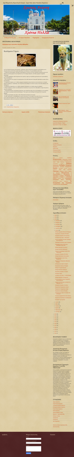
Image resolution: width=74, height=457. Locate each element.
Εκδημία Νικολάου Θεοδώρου (61, 269)
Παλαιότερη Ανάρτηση (44, 112)
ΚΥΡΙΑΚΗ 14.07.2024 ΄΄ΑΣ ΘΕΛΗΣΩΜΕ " (63, 275)
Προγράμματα (68, 178)
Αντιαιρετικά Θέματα (57, 151)
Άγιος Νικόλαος (58, 157)
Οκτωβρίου (57, 224)
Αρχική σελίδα (25, 112)
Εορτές (55, 168)
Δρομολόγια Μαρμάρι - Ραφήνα (59, 123)
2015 (55, 329)
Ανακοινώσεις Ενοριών (67, 159)
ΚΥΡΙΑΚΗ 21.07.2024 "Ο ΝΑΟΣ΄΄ (61, 263)
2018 (55, 323)
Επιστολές (65, 168)
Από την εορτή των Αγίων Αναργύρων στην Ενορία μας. (62, 280)
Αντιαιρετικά (66, 160)
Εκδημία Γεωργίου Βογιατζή (60, 267)
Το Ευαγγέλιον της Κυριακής (62, 182)
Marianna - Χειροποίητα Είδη (58, 414)
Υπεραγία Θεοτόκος (57, 184)
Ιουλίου (57, 230)
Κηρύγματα (36, 37)
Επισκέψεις (61, 168)
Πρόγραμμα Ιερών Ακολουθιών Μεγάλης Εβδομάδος (15, 44)
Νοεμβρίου (57, 222)
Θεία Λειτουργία (68, 169)
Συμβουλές (66, 181)
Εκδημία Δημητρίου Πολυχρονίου (61, 277)
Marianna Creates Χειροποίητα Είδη (60, 424)
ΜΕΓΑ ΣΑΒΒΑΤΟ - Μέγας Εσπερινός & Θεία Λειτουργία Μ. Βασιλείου (65, 111)
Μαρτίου (57, 307)
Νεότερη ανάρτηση (7, 112)
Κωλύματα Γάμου (58, 273)
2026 (55, 215)
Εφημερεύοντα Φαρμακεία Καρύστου (60, 121)
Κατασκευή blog (56, 426)
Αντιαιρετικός (55, 417)
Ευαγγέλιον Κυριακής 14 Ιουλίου (61, 285)
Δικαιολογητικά (55, 163)
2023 (55, 314)
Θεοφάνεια (55, 146)
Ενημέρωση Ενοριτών (48, 37)
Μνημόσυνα (65, 173)
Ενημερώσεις (16, 106)
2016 (55, 327)
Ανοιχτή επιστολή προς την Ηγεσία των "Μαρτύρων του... (62, 283)
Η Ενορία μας (55, 143)
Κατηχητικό (61, 171)
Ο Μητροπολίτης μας (10, 37)
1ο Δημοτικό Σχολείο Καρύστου (59, 405)
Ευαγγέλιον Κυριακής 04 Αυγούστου (62, 235)
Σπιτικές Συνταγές (56, 415)
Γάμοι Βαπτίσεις (10, 106)
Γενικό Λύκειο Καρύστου (57, 408)
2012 (55, 333)
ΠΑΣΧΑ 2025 (55, 148)
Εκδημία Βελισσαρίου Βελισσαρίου (62, 256)
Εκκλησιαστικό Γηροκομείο (58, 166)
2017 (55, 325)
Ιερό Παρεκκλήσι (56, 421)
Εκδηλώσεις (56, 165)
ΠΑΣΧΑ (55, 178)
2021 (55, 317)
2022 (55, 315)
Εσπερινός (55, 169)
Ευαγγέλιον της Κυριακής (60, 299)
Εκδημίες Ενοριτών (65, 165)
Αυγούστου (57, 228)
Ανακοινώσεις (57, 159)
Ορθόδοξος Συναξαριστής (58, 76)
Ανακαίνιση (69, 157)
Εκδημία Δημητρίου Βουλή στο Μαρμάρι (63, 231)
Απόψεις (70, 160)
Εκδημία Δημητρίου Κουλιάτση (61, 247)
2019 (55, 321)
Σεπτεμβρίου (58, 226)
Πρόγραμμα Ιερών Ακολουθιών (62, 179)
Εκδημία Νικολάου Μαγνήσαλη (61, 249)
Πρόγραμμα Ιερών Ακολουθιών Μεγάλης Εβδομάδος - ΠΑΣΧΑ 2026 (65, 90)
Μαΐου (56, 304)
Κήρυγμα (56, 171)
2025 (55, 217)
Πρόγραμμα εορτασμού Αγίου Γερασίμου (63, 242)
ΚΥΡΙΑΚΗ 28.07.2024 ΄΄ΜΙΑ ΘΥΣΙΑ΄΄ (62, 237)
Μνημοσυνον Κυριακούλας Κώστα (61, 287)
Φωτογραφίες (64, 184)
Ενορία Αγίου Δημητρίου (57, 403)
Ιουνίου (57, 302)
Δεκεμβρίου (57, 220)
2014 (55, 331)
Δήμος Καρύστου (56, 401)
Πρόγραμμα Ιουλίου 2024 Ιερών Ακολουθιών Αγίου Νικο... (61, 245)
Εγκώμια (62, 163)
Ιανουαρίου (57, 311)
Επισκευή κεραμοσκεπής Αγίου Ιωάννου (63, 295)
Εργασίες (70, 168)
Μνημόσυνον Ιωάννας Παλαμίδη (61, 265)
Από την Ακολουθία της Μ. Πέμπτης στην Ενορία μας (64, 97)
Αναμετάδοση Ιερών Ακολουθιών (58, 160)
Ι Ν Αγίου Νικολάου (24, 37)
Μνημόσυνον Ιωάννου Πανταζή (61, 290)
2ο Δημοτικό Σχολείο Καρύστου (59, 407)
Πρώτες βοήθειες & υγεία (58, 412)
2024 (55, 219)
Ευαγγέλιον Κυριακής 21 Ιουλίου (61, 271)
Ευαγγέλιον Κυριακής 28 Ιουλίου (61, 254)
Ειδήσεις (69, 163)
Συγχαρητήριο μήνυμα (57, 181)
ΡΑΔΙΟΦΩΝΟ (55, 199)
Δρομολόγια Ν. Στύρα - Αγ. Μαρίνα (60, 124)
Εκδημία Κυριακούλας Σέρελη (64, 103)
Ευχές (60, 169)
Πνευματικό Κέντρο (57, 150)
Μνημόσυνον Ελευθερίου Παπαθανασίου (63, 297)
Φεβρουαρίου (58, 309)
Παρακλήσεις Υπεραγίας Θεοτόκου (62, 233)
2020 (55, 319)
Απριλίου (57, 305)
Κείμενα (65, 171)
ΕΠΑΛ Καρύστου (56, 410)
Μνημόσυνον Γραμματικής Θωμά (61, 289)
